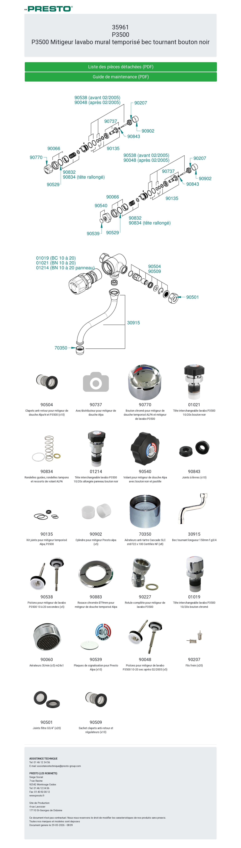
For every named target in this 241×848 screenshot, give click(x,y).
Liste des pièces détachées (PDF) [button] (121, 66)
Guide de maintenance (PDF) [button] (121, 76)
